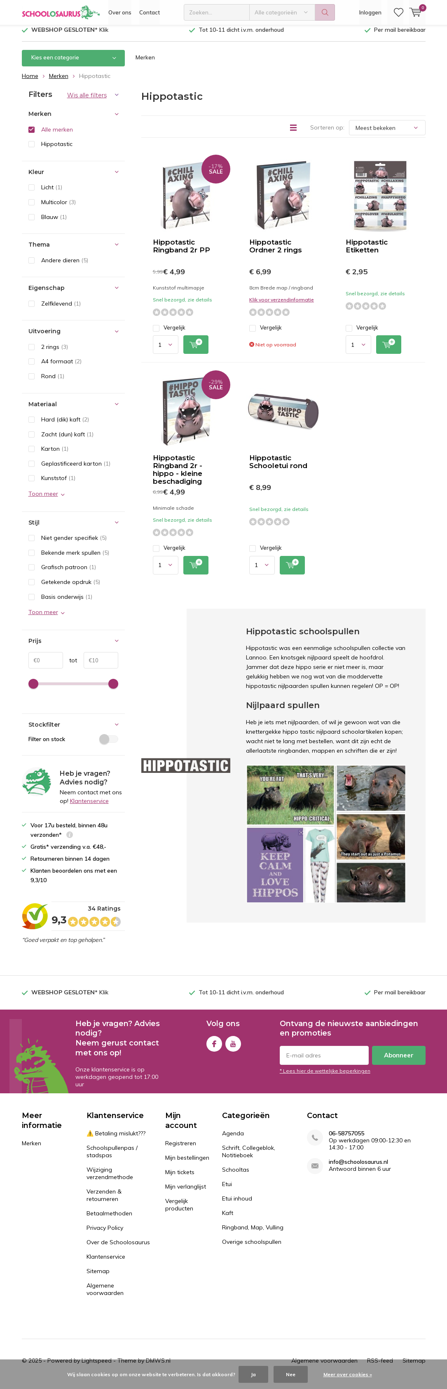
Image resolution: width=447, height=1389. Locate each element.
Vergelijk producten (179, 1210)
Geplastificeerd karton (75, 469)
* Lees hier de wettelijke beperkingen (325, 1077)
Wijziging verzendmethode (110, 1179)
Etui (227, 1190)
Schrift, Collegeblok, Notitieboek (248, 1157)
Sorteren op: (327, 133)
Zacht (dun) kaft (67, 440)
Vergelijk (169, 333)
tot (70, 666)
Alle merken (57, 135)
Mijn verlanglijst (185, 1192)
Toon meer (43, 500)
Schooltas (235, 1175)
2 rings (54, 353)
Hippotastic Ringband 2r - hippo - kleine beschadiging (177, 476)
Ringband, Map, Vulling (252, 1233)
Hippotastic (57, 150)
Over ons (119, 12)
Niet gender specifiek (74, 544)
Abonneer (399, 1061)
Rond (52, 382)
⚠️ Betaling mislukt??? (116, 1139)
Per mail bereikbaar (400, 36)
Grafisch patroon (68, 573)
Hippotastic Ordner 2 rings (275, 252)
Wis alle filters (87, 101)
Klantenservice (89, 807)
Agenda (233, 1139)
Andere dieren (64, 266)
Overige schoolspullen (251, 1248)
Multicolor (58, 208)
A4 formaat (61, 367)
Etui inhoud (237, 1204)
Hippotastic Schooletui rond (278, 468)
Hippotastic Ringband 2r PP (181, 252)
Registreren (180, 1149)
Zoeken (325, 12)
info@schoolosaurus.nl (358, 1168)
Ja (253, 1374)
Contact (149, 12)
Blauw (54, 222)
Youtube (233, 1048)
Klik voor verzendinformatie (281, 306)
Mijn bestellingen (187, 1164)
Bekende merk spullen (75, 559)
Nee (290, 1374)
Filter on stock (73, 745)
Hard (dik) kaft (65, 425)
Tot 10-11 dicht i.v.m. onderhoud (241, 36)
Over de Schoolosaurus (118, 1248)
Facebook (214, 1048)
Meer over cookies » (347, 1374)
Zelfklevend (61, 309)
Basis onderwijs (66, 602)
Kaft (227, 1219)
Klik (69, 36)
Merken (145, 63)
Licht (51, 193)
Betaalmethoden (109, 1219)
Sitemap (98, 1277)
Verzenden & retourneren (104, 1201)
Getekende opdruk (70, 588)
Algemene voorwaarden (105, 1295)
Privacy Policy (105, 1234)
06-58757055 (346, 1139)
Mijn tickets (179, 1178)
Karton (54, 455)
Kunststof (58, 484)
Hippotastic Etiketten (367, 252)
